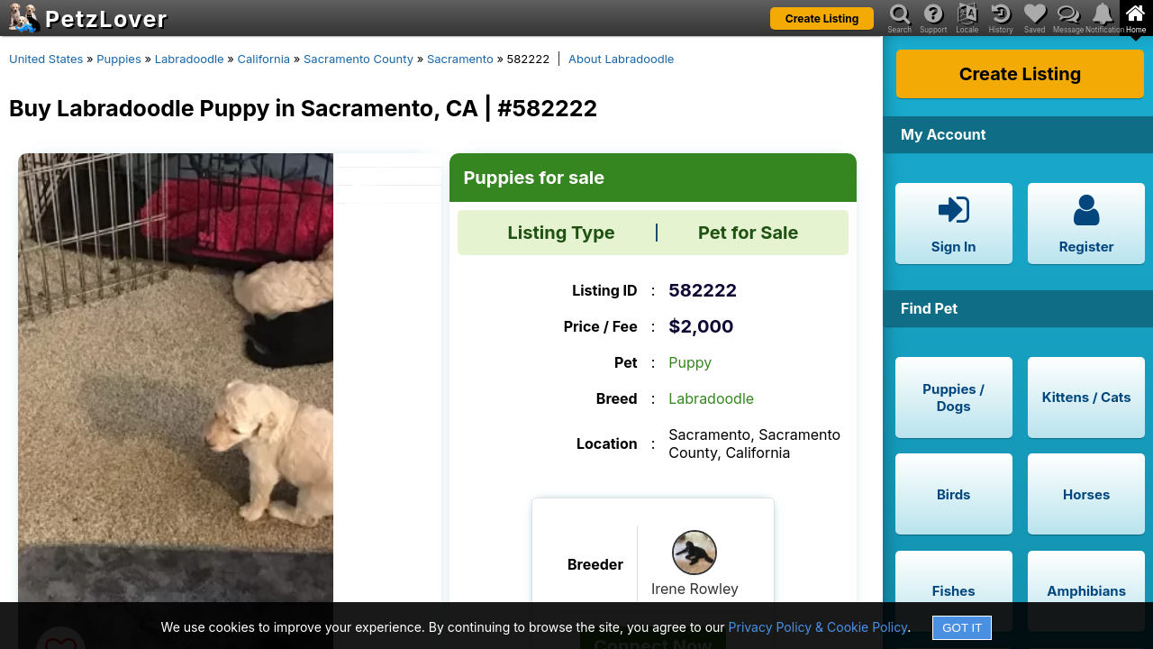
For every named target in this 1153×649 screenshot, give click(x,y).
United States (46, 58)
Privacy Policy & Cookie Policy (818, 627)
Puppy (690, 362)
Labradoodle (189, 58)
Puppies (118, 58)
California (264, 58)
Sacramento (460, 58)
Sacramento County (358, 58)
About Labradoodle (621, 58)
